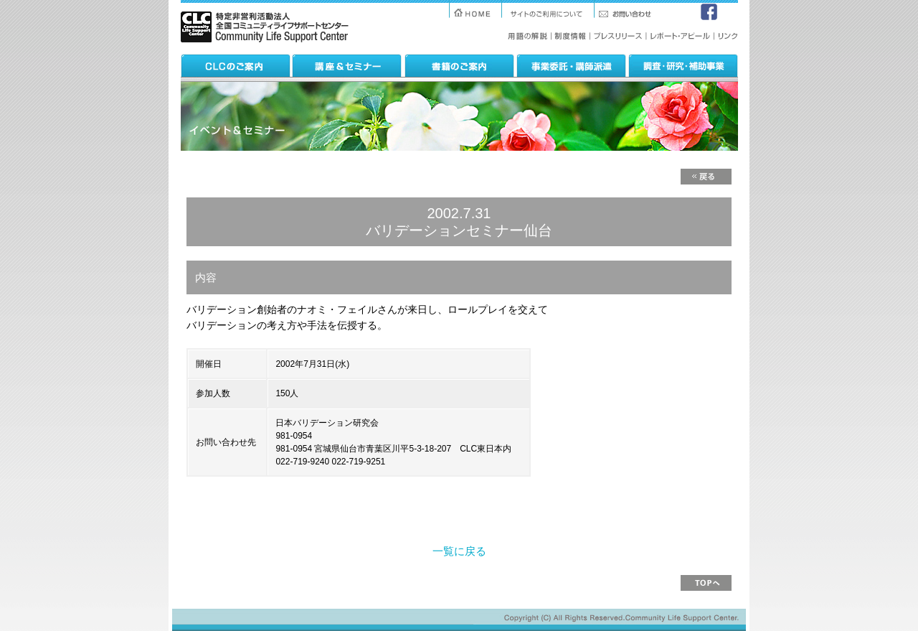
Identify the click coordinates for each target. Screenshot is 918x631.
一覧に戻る (459, 551)
